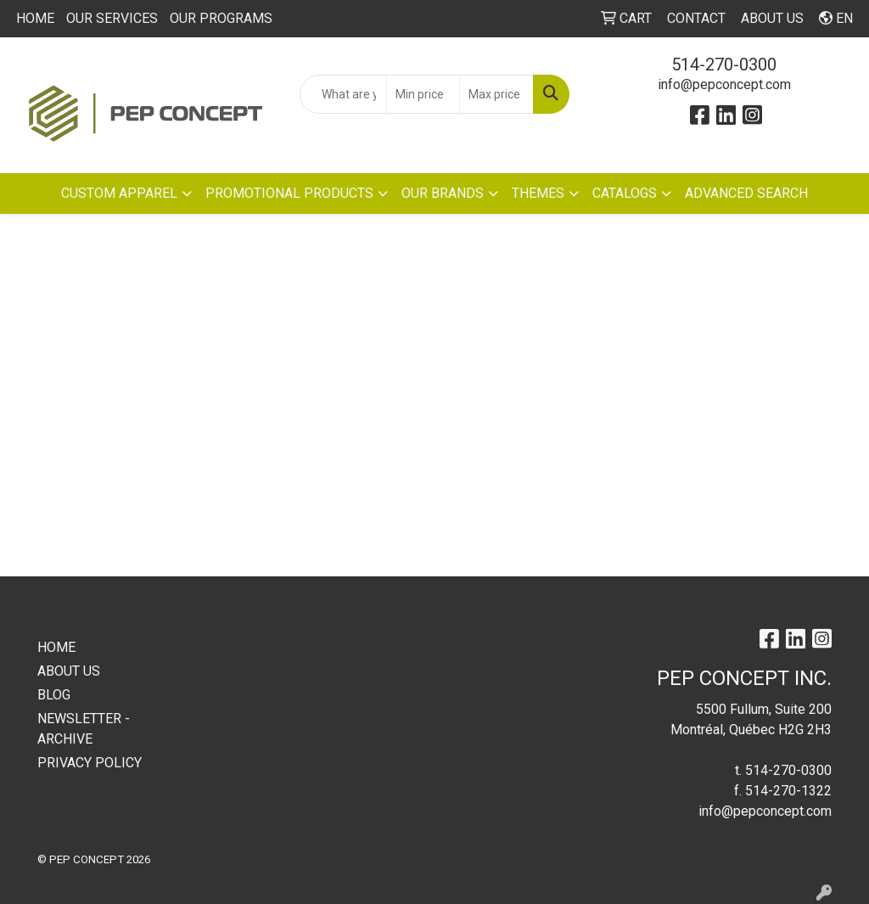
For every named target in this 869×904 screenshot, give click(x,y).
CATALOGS (624, 193)
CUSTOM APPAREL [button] (119, 193)
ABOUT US (68, 671)
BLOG (53, 695)
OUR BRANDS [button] (442, 193)
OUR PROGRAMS (221, 18)
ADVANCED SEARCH (746, 193)
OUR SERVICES (112, 18)
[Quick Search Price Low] (423, 94)
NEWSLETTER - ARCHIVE (83, 728)
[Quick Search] (343, 94)
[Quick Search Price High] (496, 94)
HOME (35, 18)
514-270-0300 (723, 64)
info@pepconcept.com (724, 84)
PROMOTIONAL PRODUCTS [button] (289, 193)
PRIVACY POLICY (89, 763)
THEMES (538, 193)
